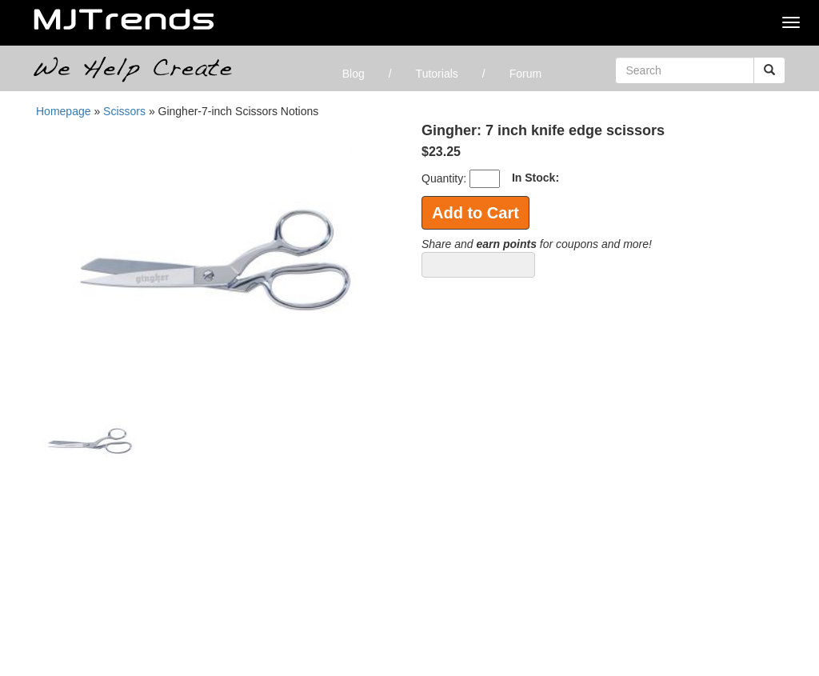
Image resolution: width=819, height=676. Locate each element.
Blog (353, 73)
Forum (525, 73)
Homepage (63, 111)
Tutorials (437, 73)
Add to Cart (475, 213)
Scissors (126, 111)
